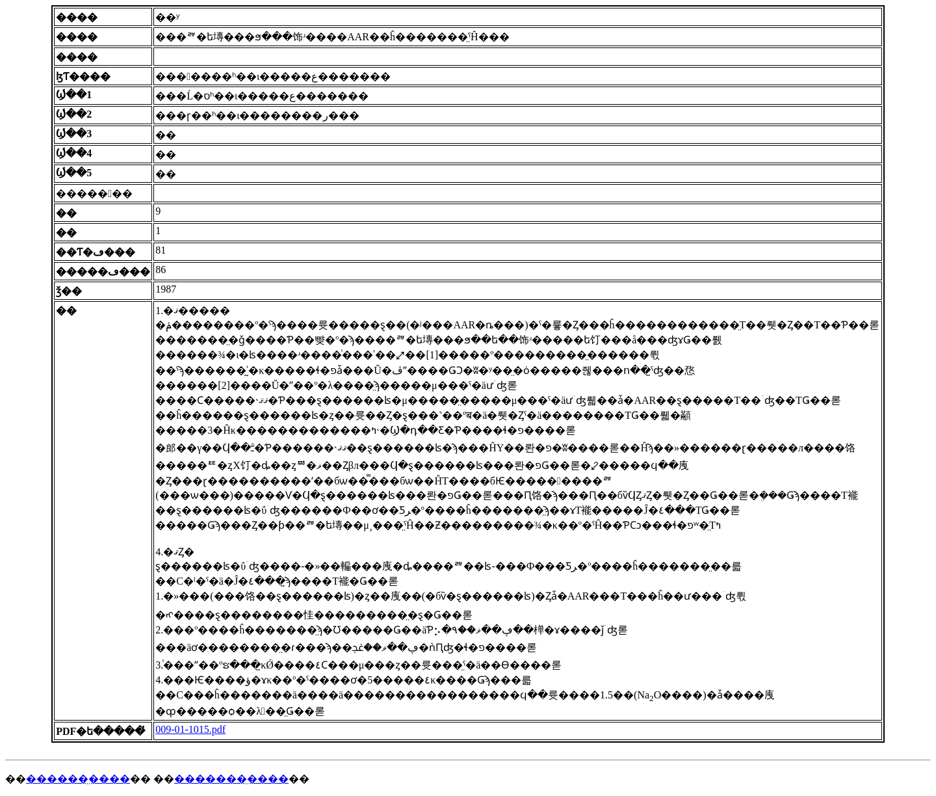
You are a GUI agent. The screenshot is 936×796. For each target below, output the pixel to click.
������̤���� (78, 778)
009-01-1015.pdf (190, 729)
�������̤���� (231, 778)
